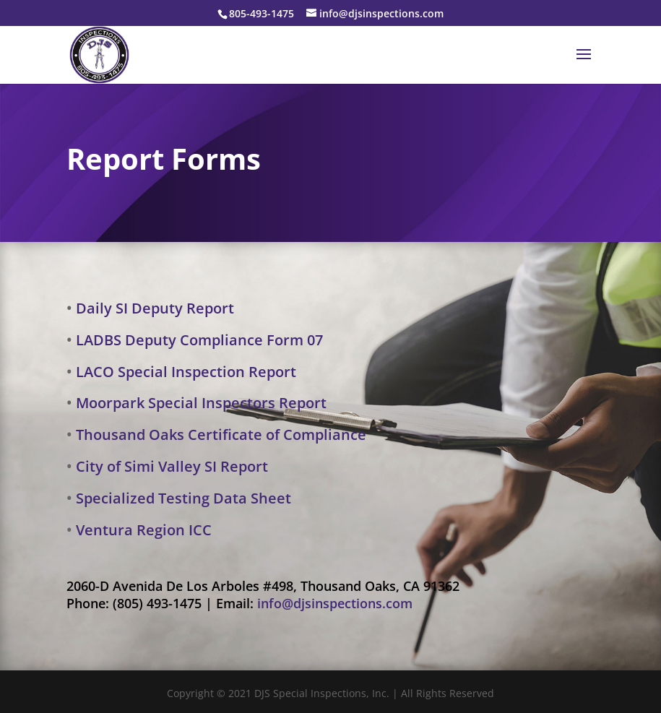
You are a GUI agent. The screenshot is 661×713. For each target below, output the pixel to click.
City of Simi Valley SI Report (172, 466)
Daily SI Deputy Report (155, 308)
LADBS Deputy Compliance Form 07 (199, 340)
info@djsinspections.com (334, 603)
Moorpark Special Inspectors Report (201, 402)
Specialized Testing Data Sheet (183, 498)
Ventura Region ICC (144, 530)
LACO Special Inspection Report (186, 371)
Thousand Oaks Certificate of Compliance (221, 434)
